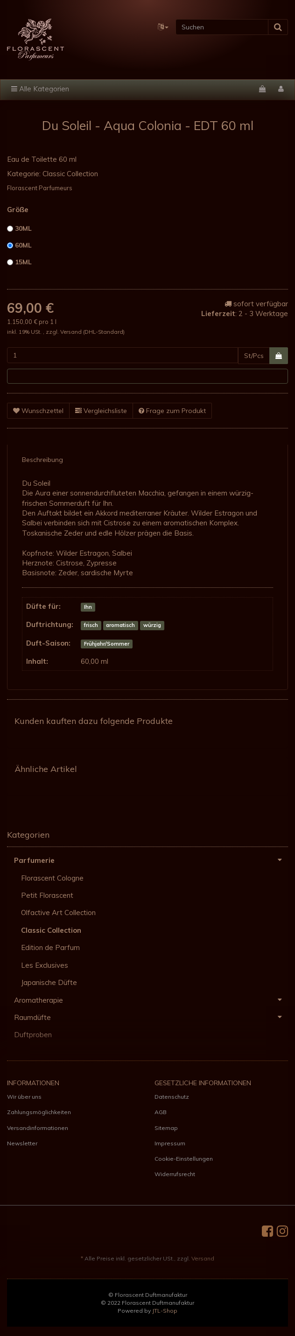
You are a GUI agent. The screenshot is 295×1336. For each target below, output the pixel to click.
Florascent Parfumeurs (39, 188)
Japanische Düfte (49, 982)
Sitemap (166, 1127)
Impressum (170, 1143)
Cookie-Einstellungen (184, 1158)
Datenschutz (172, 1096)
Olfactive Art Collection (58, 912)
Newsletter (22, 1143)
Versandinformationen (37, 1127)
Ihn (88, 607)
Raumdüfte (151, 1017)
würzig (152, 625)
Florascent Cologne (52, 878)
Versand (71, 331)
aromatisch (120, 625)
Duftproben (33, 1034)
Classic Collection (70, 173)
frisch (91, 625)
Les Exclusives (44, 965)
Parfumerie (151, 860)
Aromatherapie (151, 1000)
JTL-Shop (164, 1310)
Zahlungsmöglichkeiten (39, 1112)
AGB (161, 1112)
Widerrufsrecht (175, 1174)
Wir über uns (24, 1096)
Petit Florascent (47, 895)
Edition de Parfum (50, 947)
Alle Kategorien (40, 88)
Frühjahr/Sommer (106, 643)
